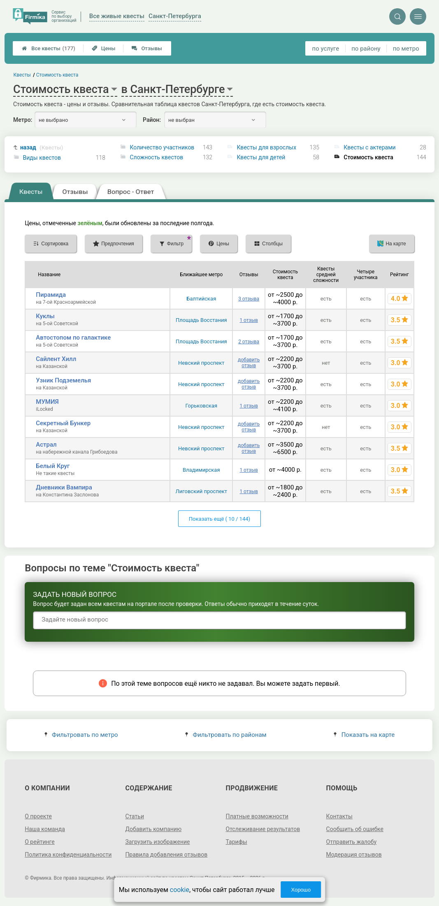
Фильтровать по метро (81, 734)
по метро (406, 48)
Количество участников (162, 147)
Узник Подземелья (63, 380)
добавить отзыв (249, 362)
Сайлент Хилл (56, 359)
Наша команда (45, 829)
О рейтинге (40, 841)
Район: (152, 119)
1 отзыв (248, 320)
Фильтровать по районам (225, 734)
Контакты (339, 816)
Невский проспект (201, 363)
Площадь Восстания (201, 320)
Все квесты (48, 48)
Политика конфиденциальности (68, 854)
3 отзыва (248, 299)
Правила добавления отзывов (166, 854)
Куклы (45, 316)
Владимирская (201, 470)
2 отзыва (248, 342)
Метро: (22, 119)
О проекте (38, 816)
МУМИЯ (47, 401)
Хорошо (301, 890)
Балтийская (201, 299)
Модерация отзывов (354, 854)
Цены (104, 48)
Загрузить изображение (157, 841)
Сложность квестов (156, 157)
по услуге (325, 48)
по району (365, 48)
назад (41, 147)
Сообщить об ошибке (354, 829)
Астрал (46, 444)
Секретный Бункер (63, 423)
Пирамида (51, 294)
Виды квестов (42, 158)
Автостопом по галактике (73, 337)
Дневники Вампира (64, 487)
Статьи (134, 816)
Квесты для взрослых (266, 147)
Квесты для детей (261, 157)
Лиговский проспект (201, 491)
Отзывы (147, 48)
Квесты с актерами (369, 147)
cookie (179, 890)
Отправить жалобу (351, 841)
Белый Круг (53, 466)
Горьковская (201, 406)
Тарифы (236, 841)
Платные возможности (257, 816)
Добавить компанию (153, 829)
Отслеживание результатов (263, 829)
